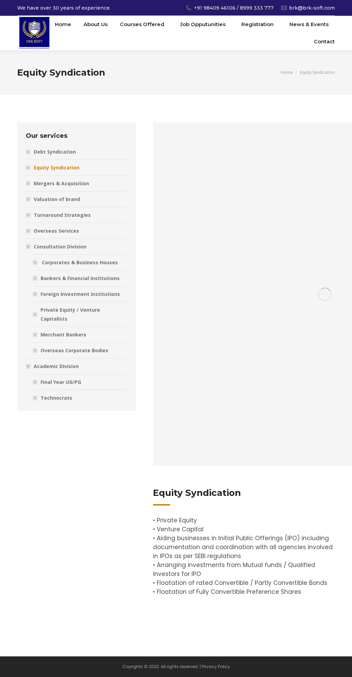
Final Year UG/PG (61, 382)
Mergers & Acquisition (61, 183)
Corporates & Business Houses (79, 262)
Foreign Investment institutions (80, 294)
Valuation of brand (57, 199)
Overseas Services (56, 230)
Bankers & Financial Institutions (80, 278)
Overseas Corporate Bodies (74, 350)
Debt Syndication (55, 151)
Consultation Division (56, 246)
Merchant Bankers (63, 334)
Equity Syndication (56, 167)
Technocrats (56, 398)
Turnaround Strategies (62, 215)
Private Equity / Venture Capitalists (70, 314)
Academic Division (53, 366)
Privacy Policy (216, 666)
